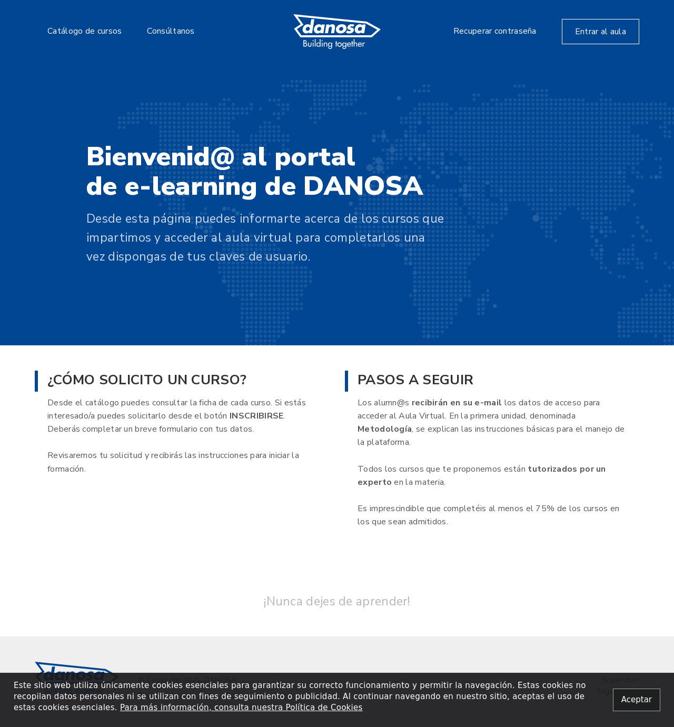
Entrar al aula (600, 31)
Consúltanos (170, 31)
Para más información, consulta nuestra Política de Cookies (241, 707)
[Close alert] (636, 700)
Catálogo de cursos (84, 31)
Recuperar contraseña (495, 31)
